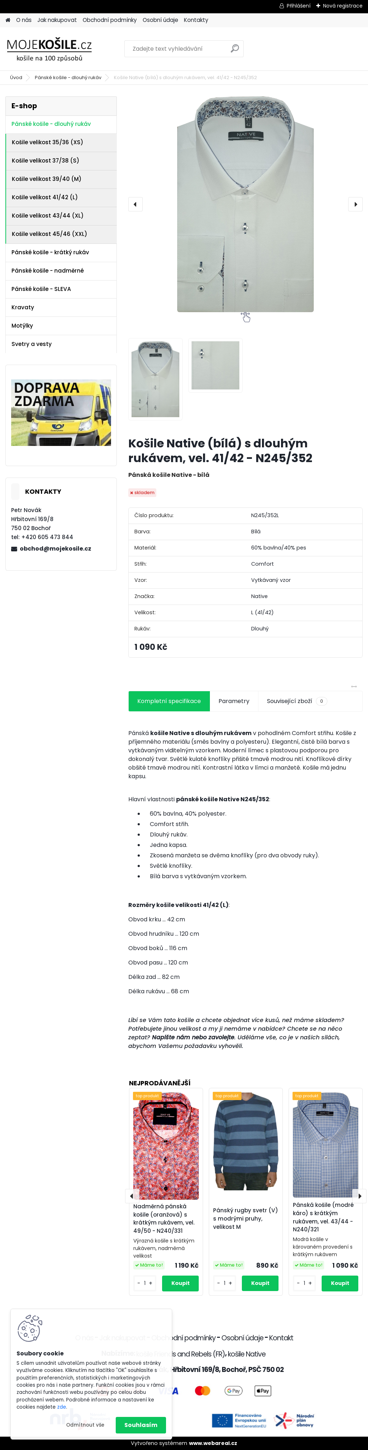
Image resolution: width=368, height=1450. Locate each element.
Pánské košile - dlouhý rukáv (68, 77)
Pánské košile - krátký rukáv (50, 252)
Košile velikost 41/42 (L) (45, 197)
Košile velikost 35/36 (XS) (47, 142)
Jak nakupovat (57, 20)
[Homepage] (7, 20)
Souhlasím (140, 1425)
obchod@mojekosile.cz (55, 548)
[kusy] (144, 1283)
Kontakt (281, 1338)
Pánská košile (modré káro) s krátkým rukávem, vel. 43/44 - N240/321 (323, 1217)
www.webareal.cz (213, 1443)
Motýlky (22, 325)
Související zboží (297, 701)
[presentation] (135, 204)
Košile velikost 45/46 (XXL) (49, 234)
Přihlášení (298, 5)
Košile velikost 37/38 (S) (45, 160)
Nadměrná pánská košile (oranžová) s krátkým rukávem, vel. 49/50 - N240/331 (163, 1219)
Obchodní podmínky (110, 20)
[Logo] (54, 49)
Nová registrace (343, 5)
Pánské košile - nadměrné (48, 270)
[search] (235, 51)
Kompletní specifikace (169, 701)
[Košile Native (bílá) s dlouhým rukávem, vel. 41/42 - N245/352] (245, 204)
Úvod (16, 77)
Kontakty (196, 20)
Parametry (233, 701)
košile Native (247, 1354)
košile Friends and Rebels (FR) (180, 1354)
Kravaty (23, 307)
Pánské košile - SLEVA (41, 289)
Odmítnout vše (85, 1425)
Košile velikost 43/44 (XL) (48, 215)
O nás (24, 20)
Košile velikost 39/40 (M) (47, 179)
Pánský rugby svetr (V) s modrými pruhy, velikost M (245, 1219)
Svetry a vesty (32, 344)
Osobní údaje (160, 20)
